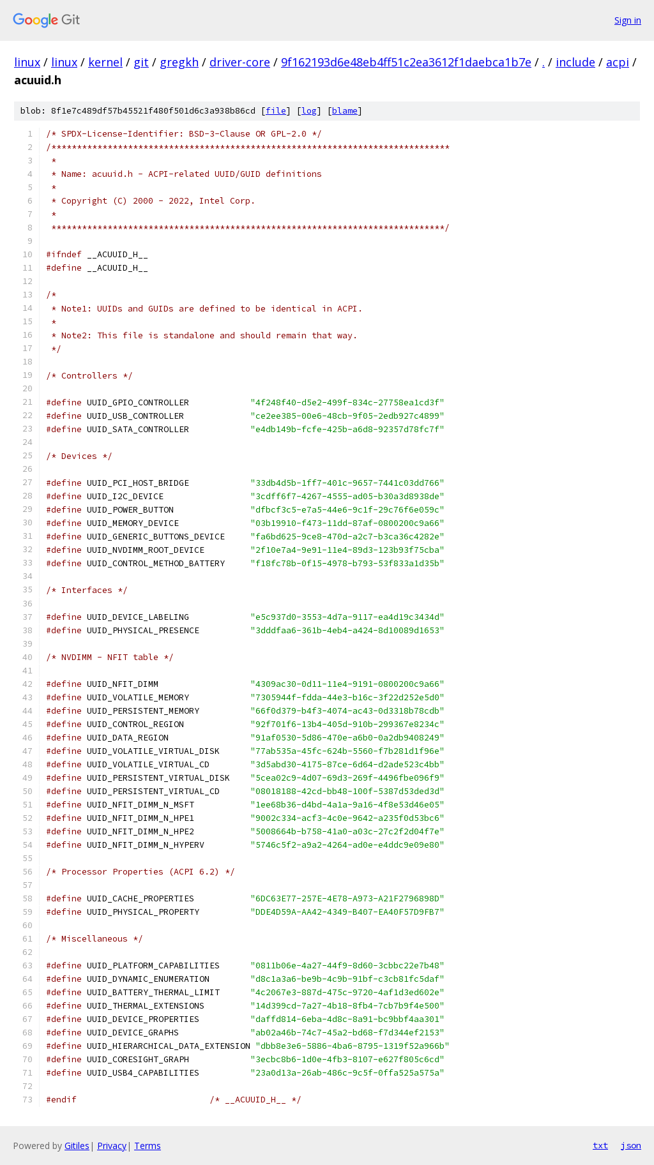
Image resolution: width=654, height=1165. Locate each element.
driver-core (239, 62)
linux (27, 62)
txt (600, 1145)
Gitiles (77, 1145)
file (276, 110)
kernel (105, 62)
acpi (617, 62)
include (575, 62)
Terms (147, 1145)
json (631, 1145)
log (309, 110)
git (141, 62)
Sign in (627, 20)
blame (345, 110)
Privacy (111, 1145)
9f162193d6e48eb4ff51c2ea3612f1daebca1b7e (406, 62)
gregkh (179, 62)
